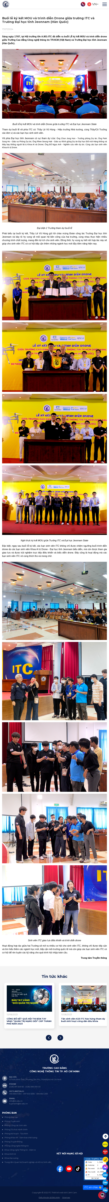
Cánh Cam (72, 1192)
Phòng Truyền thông (13, 1142)
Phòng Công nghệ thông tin (17, 1146)
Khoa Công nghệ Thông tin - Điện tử (20, 1150)
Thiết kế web (57, 1192)
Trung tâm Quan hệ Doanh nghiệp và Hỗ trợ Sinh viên (28, 1162)
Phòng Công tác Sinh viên (16, 1125)
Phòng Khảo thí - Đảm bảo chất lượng (21, 1138)
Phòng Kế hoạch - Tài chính (16, 1134)
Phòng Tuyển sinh (12, 1121)
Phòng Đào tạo (11, 1117)
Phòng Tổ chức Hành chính (16, 1129)
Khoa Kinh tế (10, 1154)
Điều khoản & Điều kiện (49, 1197)
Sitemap (66, 1197)
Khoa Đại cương (11, 1158)
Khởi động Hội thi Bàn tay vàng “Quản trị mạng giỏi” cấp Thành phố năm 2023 (26, 1020)
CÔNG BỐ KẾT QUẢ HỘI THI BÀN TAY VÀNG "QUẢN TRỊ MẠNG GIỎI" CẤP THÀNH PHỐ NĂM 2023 (81, 1021)
